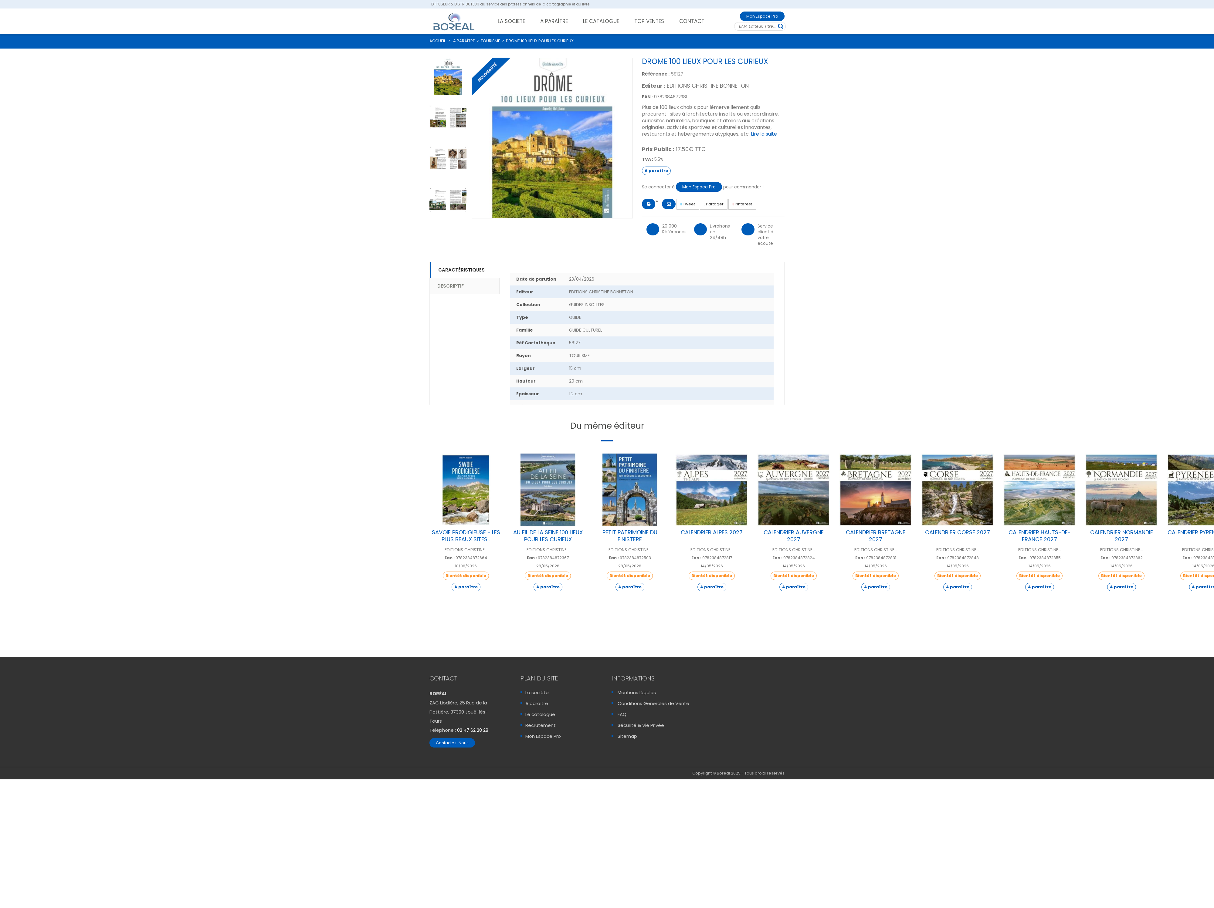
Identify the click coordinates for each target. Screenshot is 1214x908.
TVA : (647, 159)
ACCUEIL (437, 41)
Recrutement (540, 725)
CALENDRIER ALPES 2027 (712, 532)
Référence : (656, 74)
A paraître (536, 703)
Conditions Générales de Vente (653, 703)
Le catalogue (540, 714)
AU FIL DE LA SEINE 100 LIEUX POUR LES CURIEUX (548, 535)
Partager (714, 204)
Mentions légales (637, 692)
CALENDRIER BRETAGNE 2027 (875, 535)
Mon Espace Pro (762, 16)
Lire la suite (764, 133)
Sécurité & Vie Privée (641, 725)
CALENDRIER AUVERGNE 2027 (794, 535)
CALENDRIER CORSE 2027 (957, 532)
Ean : (450, 558)
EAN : (647, 97)
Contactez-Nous (452, 743)
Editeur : (653, 85)
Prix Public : (658, 149)
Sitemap (627, 736)
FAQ (622, 714)
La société (537, 692)
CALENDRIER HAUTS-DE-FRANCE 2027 (1040, 535)
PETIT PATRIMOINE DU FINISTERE (629, 535)
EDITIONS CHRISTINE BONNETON (708, 85)
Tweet (687, 204)
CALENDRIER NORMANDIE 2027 (1121, 535)
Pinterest (742, 204)
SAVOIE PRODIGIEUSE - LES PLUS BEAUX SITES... (466, 535)
